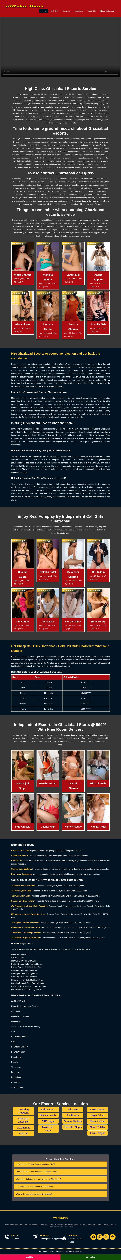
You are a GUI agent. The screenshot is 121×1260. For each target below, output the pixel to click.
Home (43, 11)
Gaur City (92, 11)
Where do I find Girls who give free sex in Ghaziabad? (38, 1179)
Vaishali (23, 1133)
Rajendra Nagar (73, 1127)
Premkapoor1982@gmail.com (52, 1239)
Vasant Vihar (97, 1121)
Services (66, 11)
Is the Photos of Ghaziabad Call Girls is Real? (35, 1186)
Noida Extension (107, 11)
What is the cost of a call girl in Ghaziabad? (34, 1194)
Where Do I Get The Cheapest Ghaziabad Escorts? (37, 1172)
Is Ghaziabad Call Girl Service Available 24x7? (35, 1164)
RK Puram (73, 1115)
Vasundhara (23, 1127)
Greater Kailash (73, 1121)
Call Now (15, 1239)
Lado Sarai (73, 1109)
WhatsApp (90, 1257)
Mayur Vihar (97, 1115)
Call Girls (54, 11)
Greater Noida (48, 1115)
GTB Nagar (48, 1121)
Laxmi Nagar (97, 1109)
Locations (79, 11)
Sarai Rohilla (97, 1127)
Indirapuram (48, 1109)
